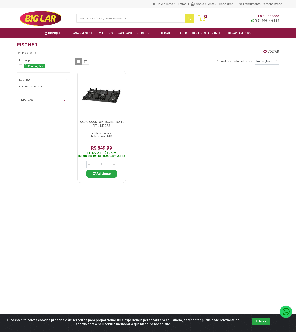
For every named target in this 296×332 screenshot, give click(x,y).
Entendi (261, 321)
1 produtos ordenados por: (235, 61)
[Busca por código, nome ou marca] (130, 18)
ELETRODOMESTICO (30, 86)
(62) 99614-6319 (265, 20)
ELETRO (24, 79)
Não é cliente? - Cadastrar (212, 4)
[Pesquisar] (189, 18)
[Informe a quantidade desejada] (101, 164)
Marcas (43, 100)
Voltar (271, 52)
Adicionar (101, 174)
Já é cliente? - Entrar (169, 4)
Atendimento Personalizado (260, 4)
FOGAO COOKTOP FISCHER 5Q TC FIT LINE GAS (102, 124)
